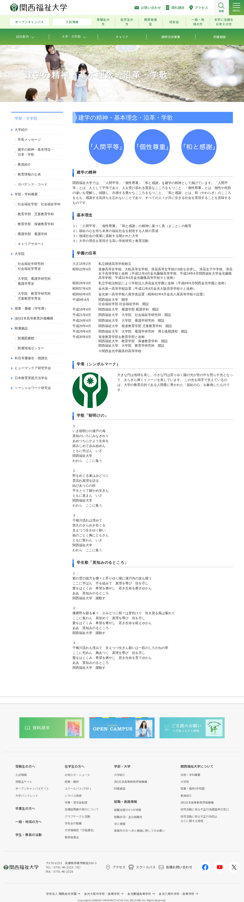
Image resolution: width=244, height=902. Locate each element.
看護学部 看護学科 (32, 234)
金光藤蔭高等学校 (139, 894)
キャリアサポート (31, 244)
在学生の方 (126, 21)
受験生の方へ (25, 766)
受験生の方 (103, 21)
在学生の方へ (74, 766)
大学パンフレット (26, 795)
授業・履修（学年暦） (31, 308)
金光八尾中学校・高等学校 (176, 894)
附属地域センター (31, 348)
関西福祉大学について (197, 766)
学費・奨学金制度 (76, 802)
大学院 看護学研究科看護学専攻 (34, 281)
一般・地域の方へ (28, 821)
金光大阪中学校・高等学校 (102, 894)
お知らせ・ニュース (77, 775)
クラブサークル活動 (77, 816)
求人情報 (119, 824)
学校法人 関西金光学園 (61, 894)
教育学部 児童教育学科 (36, 214)
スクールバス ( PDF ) (78, 788)
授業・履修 (72, 781)
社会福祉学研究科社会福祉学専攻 (31, 266)
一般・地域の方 (197, 21)
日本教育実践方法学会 (31, 378)
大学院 (20, 254)
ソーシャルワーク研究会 (33, 388)
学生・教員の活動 (28, 834)
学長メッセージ (29, 139)
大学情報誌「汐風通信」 (80, 830)
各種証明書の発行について (82, 809)
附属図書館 (26, 338)
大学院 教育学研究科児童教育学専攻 (34, 296)
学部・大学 (122, 766)
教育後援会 (150, 21)
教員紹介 (24, 164)
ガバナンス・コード (32, 184)
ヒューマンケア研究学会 (33, 368)
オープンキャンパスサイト (32, 788)
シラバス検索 (73, 795)
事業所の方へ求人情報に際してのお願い (139, 830)
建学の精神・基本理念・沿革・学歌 (36, 152)
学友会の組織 (73, 823)
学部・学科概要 (26, 194)
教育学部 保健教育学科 (36, 224)
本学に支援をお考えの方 (224, 21)
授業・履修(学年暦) (193, 788)
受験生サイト (23, 781)
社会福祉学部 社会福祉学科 (39, 204)
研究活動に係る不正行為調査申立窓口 (205, 809)
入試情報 (72, 22)
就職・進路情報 (125, 801)
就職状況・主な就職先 (128, 817)
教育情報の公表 (29, 174)
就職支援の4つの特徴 (127, 810)
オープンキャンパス (29, 22)
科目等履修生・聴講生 (31, 358)
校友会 (174, 22)
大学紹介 (21, 129)
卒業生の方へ (25, 808)
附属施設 (21, 328)
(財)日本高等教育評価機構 (34, 318)
